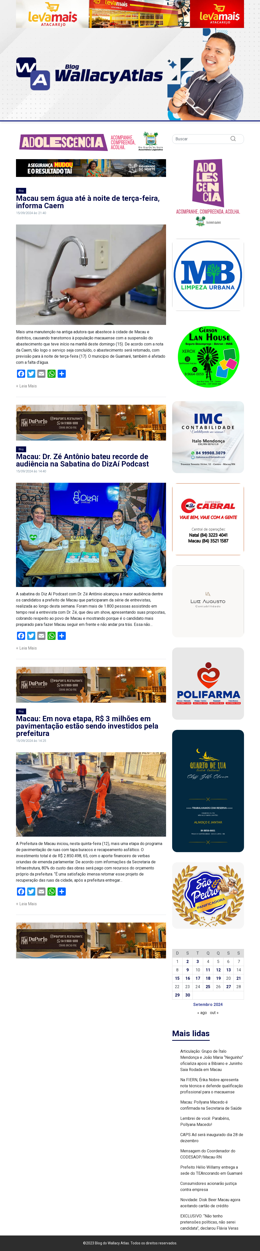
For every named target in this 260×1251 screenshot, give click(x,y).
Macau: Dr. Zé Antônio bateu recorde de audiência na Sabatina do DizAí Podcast (82, 460)
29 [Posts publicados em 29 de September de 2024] (177, 995)
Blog (21, 190)
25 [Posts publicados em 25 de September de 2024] (208, 986)
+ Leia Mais (26, 386)
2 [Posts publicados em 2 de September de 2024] (187, 961)
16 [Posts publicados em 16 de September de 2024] (187, 978)
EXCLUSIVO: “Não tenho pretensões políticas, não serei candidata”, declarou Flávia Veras (209, 1222)
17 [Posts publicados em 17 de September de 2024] (198, 978)
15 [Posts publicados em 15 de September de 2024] (177, 978)
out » (214, 1012)
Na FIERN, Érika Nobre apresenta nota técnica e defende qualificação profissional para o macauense (211, 1085)
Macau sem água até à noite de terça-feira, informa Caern (88, 202)
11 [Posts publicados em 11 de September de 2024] (208, 970)
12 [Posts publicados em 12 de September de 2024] (218, 970)
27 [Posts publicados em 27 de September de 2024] (228, 986)
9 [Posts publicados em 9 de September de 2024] (187, 970)
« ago (202, 1012)
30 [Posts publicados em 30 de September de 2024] (187, 995)
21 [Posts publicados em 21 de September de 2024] (238, 978)
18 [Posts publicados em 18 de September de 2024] (208, 978)
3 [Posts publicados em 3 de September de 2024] (198, 961)
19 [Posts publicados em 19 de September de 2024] (218, 978)
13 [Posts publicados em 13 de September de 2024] (228, 970)
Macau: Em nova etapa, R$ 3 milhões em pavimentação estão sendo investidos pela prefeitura (87, 726)
